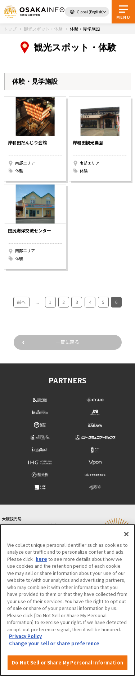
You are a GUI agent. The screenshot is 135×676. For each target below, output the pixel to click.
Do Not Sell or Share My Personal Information (67, 662)
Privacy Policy (25, 636)
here (41, 558)
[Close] (126, 534)
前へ (21, 302)
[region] (67, 600)
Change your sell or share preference (54, 643)
